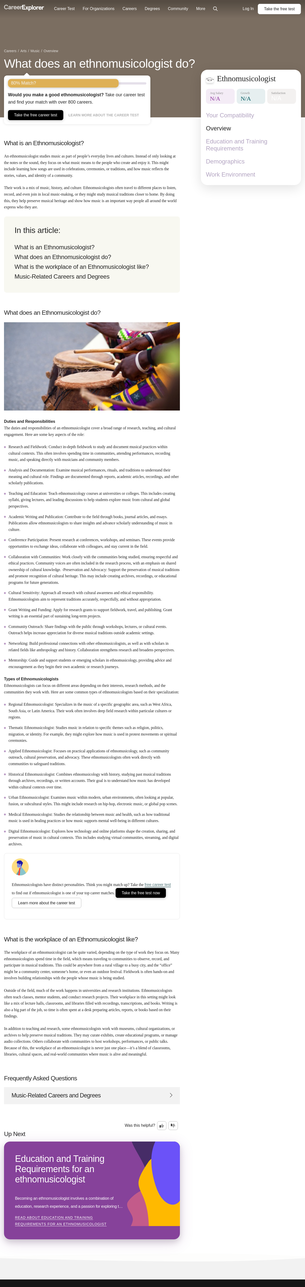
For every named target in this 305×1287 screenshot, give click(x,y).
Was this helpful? (140, 1125)
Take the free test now (141, 893)
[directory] (92, 254)
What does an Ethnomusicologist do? (63, 257)
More (200, 9)
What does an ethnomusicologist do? (99, 63)
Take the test (279, 9)
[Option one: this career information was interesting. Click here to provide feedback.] (162, 1125)
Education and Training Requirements (236, 145)
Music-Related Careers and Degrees (62, 276)
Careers (130, 9)
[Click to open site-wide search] (215, 9)
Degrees (152, 9)
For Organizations (98, 9)
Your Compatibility (230, 115)
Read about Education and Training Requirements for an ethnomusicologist (61, 1221)
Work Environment (230, 174)
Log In (248, 9)
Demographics (225, 161)
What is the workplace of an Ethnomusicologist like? (82, 266)
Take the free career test (35, 115)
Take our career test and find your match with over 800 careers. (76, 98)
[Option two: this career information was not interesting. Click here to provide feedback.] (173, 1125)
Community (178, 9)
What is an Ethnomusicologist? (54, 247)
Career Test (64, 9)
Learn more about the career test (104, 115)
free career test (158, 884)
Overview (218, 128)
